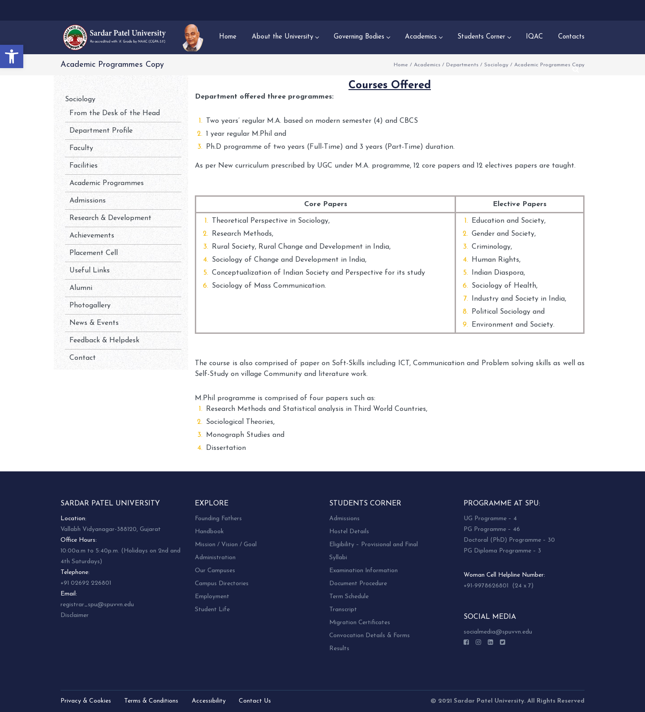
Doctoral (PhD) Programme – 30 (509, 540)
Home (401, 65)
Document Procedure (358, 584)
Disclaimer (74, 615)
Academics (427, 65)
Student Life (212, 610)
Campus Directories (222, 584)
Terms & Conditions (151, 701)
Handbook (209, 532)
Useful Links (89, 270)
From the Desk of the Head (114, 113)
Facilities (83, 165)
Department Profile (101, 130)
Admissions (87, 200)
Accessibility (209, 701)
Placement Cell (93, 253)
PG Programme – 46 (492, 529)
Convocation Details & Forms (369, 636)
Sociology (496, 65)
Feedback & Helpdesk (104, 340)
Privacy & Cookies (85, 701)
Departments (462, 65)
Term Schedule (349, 597)
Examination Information (363, 571)
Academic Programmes (106, 183)
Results (339, 649)
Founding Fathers (218, 519)
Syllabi (338, 558)
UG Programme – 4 (490, 519)
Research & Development (110, 218)
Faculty (81, 148)
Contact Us (255, 701)
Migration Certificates (359, 623)
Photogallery (90, 305)
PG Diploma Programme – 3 (502, 551)
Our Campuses (215, 571)
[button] (11, 56)
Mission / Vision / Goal (226, 545)
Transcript (343, 610)
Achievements (91, 235)
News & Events (94, 323)
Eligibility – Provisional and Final (373, 545)
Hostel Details (349, 532)
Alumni (80, 288)
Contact (82, 358)
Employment (212, 597)
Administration (215, 558)
